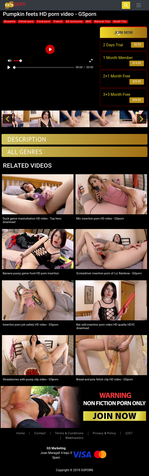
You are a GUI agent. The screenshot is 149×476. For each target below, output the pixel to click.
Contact (40, 433)
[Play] (9, 67)
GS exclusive (74, 21)
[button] (7, 119)
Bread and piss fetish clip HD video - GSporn (104, 379)
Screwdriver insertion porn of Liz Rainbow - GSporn (109, 273)
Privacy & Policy (104, 433)
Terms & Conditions (69, 433)
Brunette (9, 21)
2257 (129, 433)
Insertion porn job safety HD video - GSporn (30, 324)
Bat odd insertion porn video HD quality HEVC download (105, 326)
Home (20, 433)
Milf (88, 21)
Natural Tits (102, 21)
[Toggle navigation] (138, 5)
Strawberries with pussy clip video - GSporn (30, 379)
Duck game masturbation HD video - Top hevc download (32, 220)
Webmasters (74, 438)
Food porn (43, 21)
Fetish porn (26, 21)
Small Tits (119, 21)
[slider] (43, 67)
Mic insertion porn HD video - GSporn (100, 218)
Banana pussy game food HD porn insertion (31, 273)
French (58, 21)
